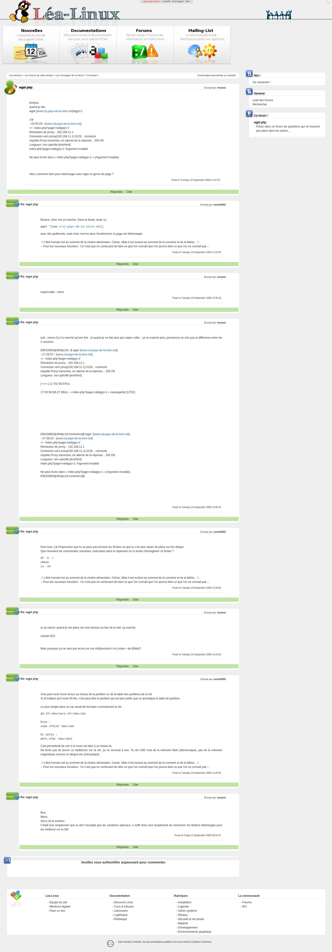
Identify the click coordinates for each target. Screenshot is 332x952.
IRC (244, 906)
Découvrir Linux (123, 902)
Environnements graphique (194, 931)
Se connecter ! (261, 82)
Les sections (15, 75)
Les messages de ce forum (70, 75)
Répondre (116, 191)
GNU (187, 1)
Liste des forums (263, 100)
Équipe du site (58, 902)
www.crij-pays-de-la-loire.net (54, 111)
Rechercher (260, 104)
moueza (221, 87)
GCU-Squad (177, 1)
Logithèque (120, 915)
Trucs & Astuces (124, 906)
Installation (184, 902)
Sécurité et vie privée (191, 919)
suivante (231, 75)
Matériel (183, 923)
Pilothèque (120, 919)
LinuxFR (166, 1)
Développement (188, 927)
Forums (247, 902)
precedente (217, 75)
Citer (129, 191)
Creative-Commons (201, 942)
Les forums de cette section (39, 75)
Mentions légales (60, 906)
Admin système (187, 910)
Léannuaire (121, 910)
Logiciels (183, 906)
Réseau (183, 915)
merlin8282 (220, 204)
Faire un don (57, 910)
